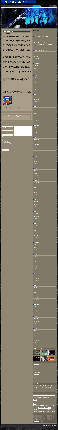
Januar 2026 (36, 56)
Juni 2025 (35, 68)
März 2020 (36, 175)
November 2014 (36, 280)
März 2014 (36, 294)
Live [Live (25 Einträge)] (46, 405)
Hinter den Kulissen (37, 370)
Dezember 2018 (36, 197)
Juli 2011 (35, 345)
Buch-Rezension (36, 364)
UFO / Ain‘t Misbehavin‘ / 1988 (38, 34)
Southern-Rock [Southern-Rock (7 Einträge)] (52, 409)
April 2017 (35, 230)
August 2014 (36, 285)
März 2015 (36, 273)
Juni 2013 (35, 309)
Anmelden (36, 416)
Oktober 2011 (36, 342)
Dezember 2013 (36, 299)
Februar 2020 (36, 177)
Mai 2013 (35, 311)
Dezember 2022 (36, 120)
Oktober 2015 (36, 261)
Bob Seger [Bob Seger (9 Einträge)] (37, 397)
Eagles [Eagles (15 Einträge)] (34, 402)
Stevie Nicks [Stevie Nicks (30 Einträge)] (41, 411)
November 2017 (36, 218)
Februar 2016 (36, 254)
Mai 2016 (35, 249)
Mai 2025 (35, 70)
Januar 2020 (36, 178)
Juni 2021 (35, 149)
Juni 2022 (35, 130)
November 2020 (36, 161)
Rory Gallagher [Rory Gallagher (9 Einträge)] (42, 409)
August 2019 (36, 187)
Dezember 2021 (36, 139)
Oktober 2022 (36, 123)
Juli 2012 (35, 328)
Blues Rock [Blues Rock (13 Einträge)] (51, 395)
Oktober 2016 (36, 240)
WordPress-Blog (54, 425)
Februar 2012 (36, 337)
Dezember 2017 (36, 216)
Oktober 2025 (36, 61)
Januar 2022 (36, 137)
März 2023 (36, 115)
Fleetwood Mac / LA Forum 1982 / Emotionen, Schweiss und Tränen (44, 44)
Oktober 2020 (36, 163)
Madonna (11, 107)
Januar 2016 (36, 256)
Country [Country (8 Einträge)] (38, 400)
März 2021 (36, 154)
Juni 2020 (35, 170)
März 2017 (36, 232)
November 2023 (36, 101)
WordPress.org (36, 421)
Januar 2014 (36, 297)
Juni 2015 (35, 268)
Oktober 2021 (36, 142)
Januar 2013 (36, 318)
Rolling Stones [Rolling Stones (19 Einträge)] (36, 409)
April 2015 (35, 271)
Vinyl (35, 380)
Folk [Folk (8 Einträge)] (49, 402)
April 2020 (35, 173)
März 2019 (36, 194)
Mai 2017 (35, 228)
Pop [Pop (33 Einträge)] (37, 408)
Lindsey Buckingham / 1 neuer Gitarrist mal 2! (41, 36)
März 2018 (36, 211)
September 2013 (36, 304)
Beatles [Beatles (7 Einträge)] (38, 395)
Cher (5, 107)
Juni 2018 (35, 206)
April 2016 (35, 251)
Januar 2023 (36, 118)
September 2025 (36, 63)
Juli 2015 (35, 266)
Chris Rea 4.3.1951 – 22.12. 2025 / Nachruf (40, 50)
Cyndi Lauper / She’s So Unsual (9, 31)
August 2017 (36, 223)
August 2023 (36, 106)
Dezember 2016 (36, 237)
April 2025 (35, 72)
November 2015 (36, 259)
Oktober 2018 (36, 199)
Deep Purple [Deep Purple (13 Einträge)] (47, 400)
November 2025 (36, 60)
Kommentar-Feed (37, 419)
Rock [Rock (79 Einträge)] (39, 408)
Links (35, 375)
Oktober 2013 (36, 302)
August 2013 (36, 306)
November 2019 (36, 182)
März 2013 (36, 314)
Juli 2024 (35, 87)
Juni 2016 (35, 247)
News (35, 377)
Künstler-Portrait (36, 374)
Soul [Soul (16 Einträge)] (49, 409)
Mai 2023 (35, 111)
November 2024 (36, 80)
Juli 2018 (35, 204)
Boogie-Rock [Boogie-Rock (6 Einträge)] (41, 397)
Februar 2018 (36, 213)
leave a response (25, 116)
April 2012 (35, 333)
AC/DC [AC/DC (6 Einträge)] (34, 395)
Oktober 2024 (36, 82)
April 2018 (35, 209)
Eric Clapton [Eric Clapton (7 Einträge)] (38, 402)
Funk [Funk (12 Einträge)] (51, 402)
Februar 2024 (36, 96)
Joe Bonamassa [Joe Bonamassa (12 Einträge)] (46, 404)
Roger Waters (16, 107)
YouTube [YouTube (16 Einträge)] (53, 411)
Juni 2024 (35, 89)
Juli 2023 (35, 108)
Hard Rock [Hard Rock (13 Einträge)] (38, 404)
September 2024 (36, 84)
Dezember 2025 (36, 58)
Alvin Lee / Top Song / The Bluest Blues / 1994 (45, 385)
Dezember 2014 (36, 278)
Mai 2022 (35, 132)
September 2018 (36, 201)
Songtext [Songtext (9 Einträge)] (46, 409)
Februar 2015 (36, 275)
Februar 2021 (36, 156)
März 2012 (36, 335)
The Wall (19, 107)
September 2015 (36, 263)
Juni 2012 (35, 330)
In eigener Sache (37, 372)
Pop (13, 107)
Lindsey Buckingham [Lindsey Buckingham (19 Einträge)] (40, 405)
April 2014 (35, 292)
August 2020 (36, 166)
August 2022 (36, 127)
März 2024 (36, 94)
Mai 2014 (35, 290)
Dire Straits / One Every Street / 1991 (39, 42)
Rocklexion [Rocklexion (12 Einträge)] (53, 408)
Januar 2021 (36, 158)
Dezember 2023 (36, 99)
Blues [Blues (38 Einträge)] (41, 395)
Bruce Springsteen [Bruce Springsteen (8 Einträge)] (46, 397)
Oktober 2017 (36, 220)
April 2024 (35, 92)
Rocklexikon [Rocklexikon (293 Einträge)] (46, 408)
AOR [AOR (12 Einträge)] (36, 395)
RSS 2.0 (18, 116)
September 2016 (36, 242)
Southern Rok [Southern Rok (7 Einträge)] (35, 411)
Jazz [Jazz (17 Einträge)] (42, 404)
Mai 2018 (35, 208)
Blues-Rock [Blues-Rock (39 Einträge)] (46, 395)
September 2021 (36, 144)
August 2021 (36, 146)
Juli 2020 (35, 168)
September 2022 (36, 125)
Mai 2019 (35, 192)
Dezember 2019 (36, 180)
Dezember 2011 (36, 340)
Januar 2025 (36, 77)
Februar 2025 (36, 75)
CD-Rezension (8, 33)
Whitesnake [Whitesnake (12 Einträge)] (49, 411)
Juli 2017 (35, 225)
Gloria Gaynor (8, 107)
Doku (35, 367)
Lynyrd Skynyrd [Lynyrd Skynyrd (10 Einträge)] (49, 405)
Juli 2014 (35, 287)
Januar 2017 (36, 235)
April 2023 (35, 113)
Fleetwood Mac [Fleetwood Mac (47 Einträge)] (44, 402)
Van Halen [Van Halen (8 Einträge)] (45, 411)
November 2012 (36, 321)
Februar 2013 (36, 316)
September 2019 (36, 185)
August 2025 (36, 65)
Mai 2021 (35, 151)
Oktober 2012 (36, 323)
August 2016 (36, 244)
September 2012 (36, 325)
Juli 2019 (35, 189)
